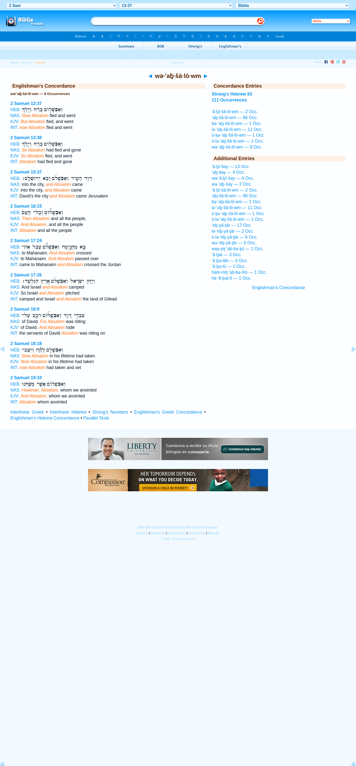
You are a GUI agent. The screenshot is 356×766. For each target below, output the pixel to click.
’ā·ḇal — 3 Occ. (227, 254)
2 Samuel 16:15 (26, 206)
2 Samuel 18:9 (24, 309)
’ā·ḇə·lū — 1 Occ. (228, 266)
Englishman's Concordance (278, 287)
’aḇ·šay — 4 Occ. (228, 172)
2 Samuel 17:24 (26, 240)
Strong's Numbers (110, 412)
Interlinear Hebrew (68, 412)
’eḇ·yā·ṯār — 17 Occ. (232, 225)
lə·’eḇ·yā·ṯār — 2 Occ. (233, 231)
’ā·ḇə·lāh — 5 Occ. (230, 260)
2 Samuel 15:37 (26, 172)
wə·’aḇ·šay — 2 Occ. (232, 184)
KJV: (15, 121)
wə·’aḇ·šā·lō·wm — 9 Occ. (237, 147)
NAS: (15, 115)
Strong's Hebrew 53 (232, 94)
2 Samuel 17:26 (26, 274)
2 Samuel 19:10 (26, 377)
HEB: (15, 109)
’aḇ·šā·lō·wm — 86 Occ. (235, 117)
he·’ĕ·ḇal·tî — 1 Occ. (231, 278)
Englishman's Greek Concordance (168, 412)
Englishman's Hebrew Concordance (44, 418)
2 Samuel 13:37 (26, 103)
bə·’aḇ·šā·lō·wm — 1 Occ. (237, 123)
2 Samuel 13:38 (26, 137)
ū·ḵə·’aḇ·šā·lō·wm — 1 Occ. (238, 135)
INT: (14, 127)
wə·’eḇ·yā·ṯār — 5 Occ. (234, 242)
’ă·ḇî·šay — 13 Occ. (231, 166)
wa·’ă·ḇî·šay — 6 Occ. (233, 178)
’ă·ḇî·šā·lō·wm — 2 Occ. (235, 111)
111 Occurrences (229, 100)
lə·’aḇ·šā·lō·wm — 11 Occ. (237, 129)
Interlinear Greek (27, 412)
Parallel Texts (96, 418)
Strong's (26, 62)
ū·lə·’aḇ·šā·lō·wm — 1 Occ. (238, 141)
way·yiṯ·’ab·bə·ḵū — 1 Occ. (238, 248)
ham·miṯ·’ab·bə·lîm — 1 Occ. (239, 272)
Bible (14, 62)
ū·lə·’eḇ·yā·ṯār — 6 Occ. (235, 237)
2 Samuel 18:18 (26, 343)
